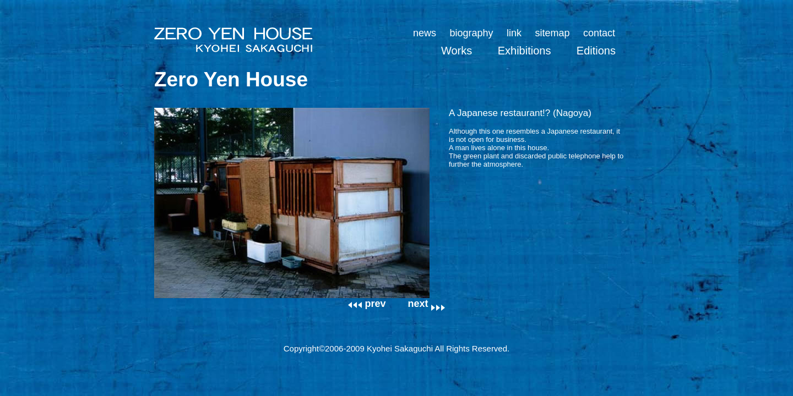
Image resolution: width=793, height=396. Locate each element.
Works (456, 51)
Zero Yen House (231, 79)
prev (366, 303)
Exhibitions (524, 51)
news (424, 33)
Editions (596, 51)
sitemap (552, 33)
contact (599, 33)
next (426, 303)
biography (471, 33)
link (514, 33)
